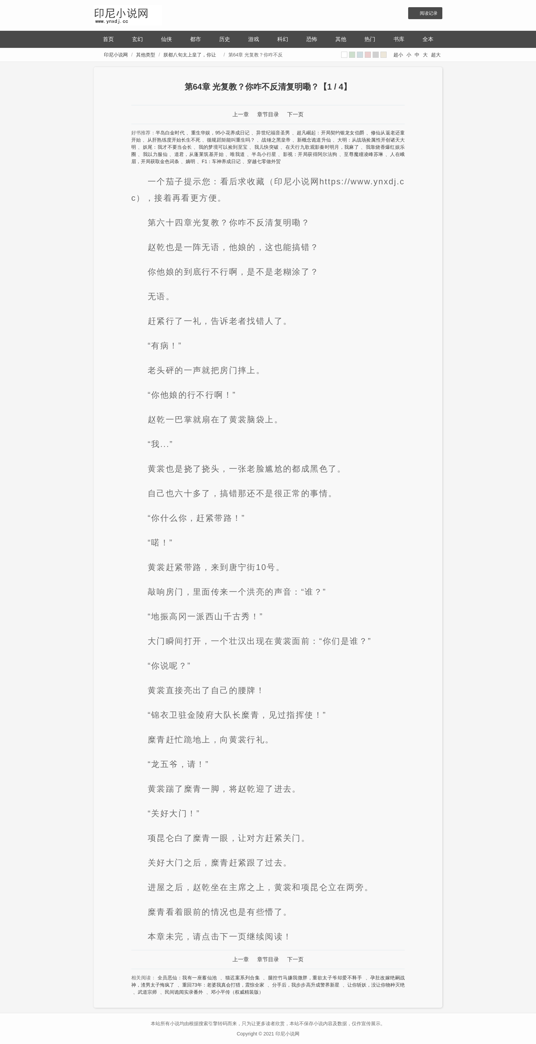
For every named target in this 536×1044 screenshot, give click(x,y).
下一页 (295, 114)
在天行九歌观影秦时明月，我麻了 (322, 147)
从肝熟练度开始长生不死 (173, 140)
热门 (369, 39)
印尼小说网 (116, 54)
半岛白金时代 (170, 132)
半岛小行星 (264, 154)
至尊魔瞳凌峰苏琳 (364, 154)
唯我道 (237, 154)
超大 (436, 54)
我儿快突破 (266, 147)
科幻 (282, 39)
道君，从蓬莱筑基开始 (199, 154)
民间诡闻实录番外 (184, 992)
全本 (428, 39)
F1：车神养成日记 (221, 161)
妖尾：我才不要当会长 (167, 147)
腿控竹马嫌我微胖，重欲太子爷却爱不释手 (315, 977)
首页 (108, 39)
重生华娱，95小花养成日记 (220, 132)
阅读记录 (429, 13)
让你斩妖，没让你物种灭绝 (376, 985)
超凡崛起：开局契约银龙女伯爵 (330, 132)
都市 (195, 39)
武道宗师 (147, 992)
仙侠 (166, 39)
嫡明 (190, 161)
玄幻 (137, 39)
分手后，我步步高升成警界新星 (305, 985)
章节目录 (268, 114)
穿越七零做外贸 (264, 161)
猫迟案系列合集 (242, 977)
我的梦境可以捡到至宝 (223, 147)
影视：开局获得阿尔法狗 (310, 154)
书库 (398, 39)
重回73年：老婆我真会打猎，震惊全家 (223, 985)
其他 (340, 39)
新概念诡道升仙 (314, 140)
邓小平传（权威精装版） (237, 992)
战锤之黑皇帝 (276, 140)
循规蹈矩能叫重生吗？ (231, 140)
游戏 (253, 39)
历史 (224, 39)
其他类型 (145, 54)
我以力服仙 (155, 154)
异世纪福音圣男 (273, 132)
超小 (398, 54)
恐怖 (311, 39)
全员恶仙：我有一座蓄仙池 (187, 977)
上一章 (240, 114)
